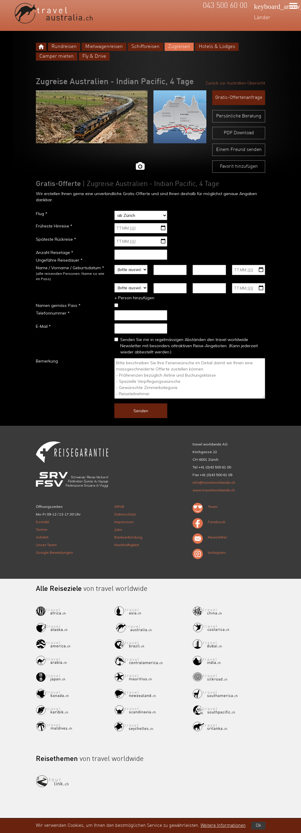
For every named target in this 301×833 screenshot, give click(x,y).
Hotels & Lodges (217, 46)
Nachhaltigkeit (126, 545)
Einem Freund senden (239, 149)
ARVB (119, 506)
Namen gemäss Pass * (58, 305)
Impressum (124, 522)
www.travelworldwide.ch (214, 490)
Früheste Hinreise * (54, 226)
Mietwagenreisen (104, 46)
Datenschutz (125, 514)
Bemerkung (47, 361)
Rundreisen (64, 46)
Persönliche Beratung (238, 116)
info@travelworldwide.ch (214, 482)
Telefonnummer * (53, 313)
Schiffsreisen (145, 46)
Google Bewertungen (54, 552)
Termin (41, 529)
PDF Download (239, 133)
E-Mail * (43, 326)
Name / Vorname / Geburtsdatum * (70, 267)
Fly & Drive (94, 56)
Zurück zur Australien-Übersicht (235, 83)
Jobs (118, 529)
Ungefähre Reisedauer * (59, 260)
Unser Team (46, 545)
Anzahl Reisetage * (54, 252)
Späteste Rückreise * (56, 239)
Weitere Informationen (223, 825)
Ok (258, 825)
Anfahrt (42, 537)
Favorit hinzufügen (239, 166)
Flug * (41, 213)
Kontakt (42, 522)
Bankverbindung (128, 537)
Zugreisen (179, 46)
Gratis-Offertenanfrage (238, 97)
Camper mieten (56, 56)
